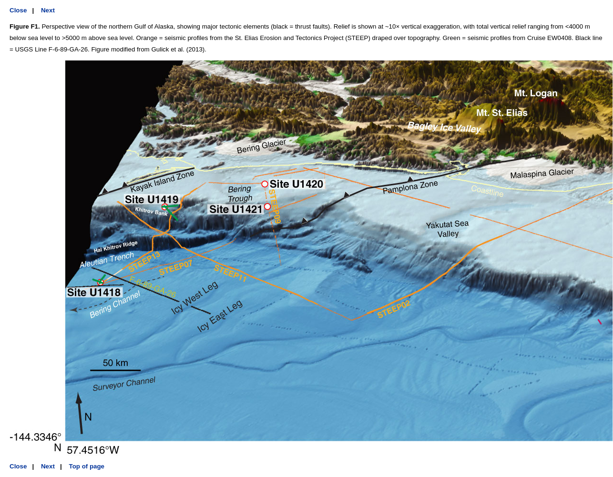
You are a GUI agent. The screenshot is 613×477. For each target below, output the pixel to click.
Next (48, 10)
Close (18, 10)
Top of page (87, 466)
